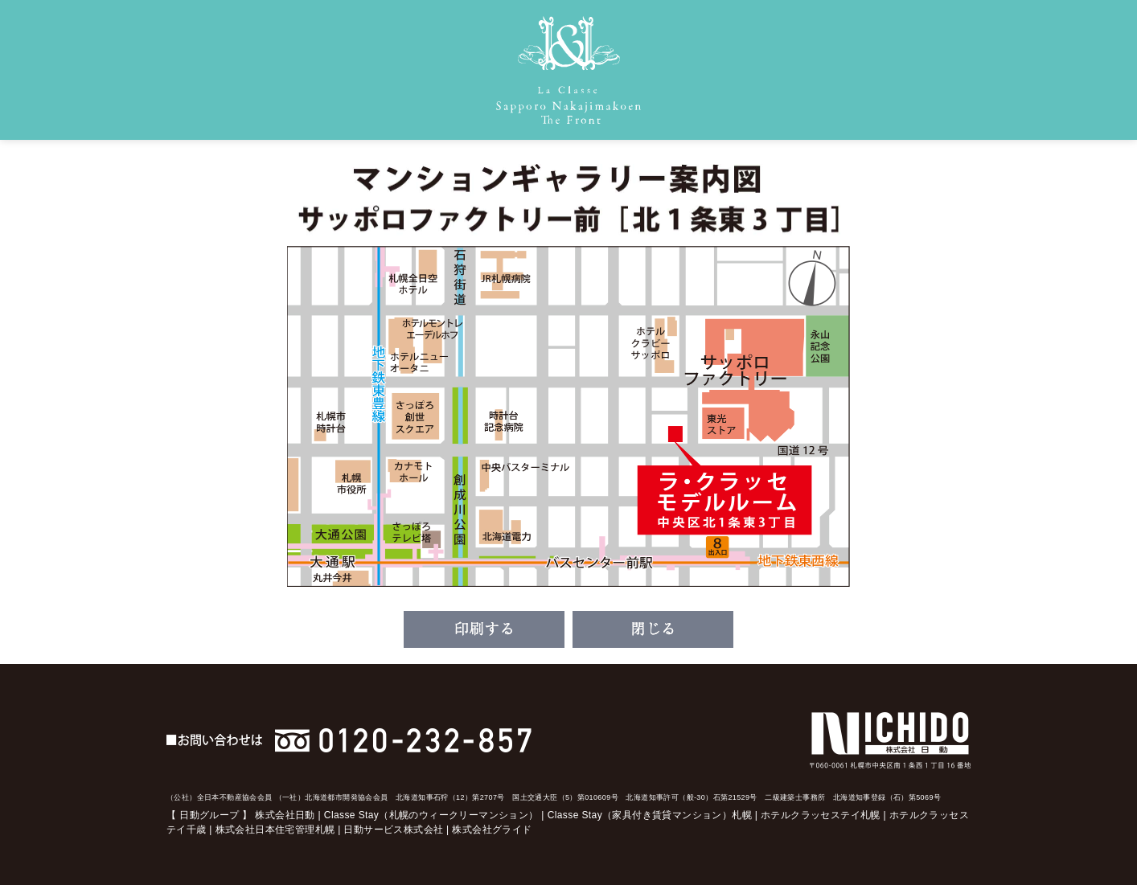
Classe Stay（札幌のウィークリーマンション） (431, 815)
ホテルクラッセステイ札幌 (820, 815)
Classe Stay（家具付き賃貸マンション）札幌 (650, 815)
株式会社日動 (284, 815)
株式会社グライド (492, 829)
